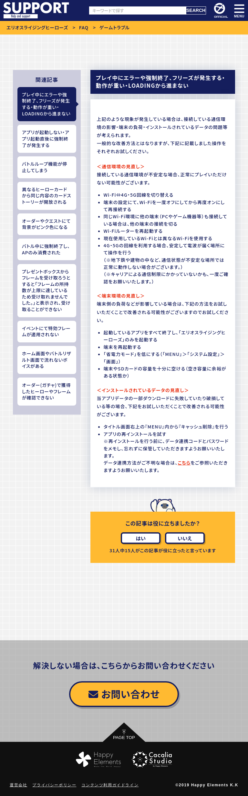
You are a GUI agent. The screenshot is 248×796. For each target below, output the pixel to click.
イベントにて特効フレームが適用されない (46, 331)
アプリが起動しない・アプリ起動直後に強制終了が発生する (45, 138)
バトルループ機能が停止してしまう (44, 167)
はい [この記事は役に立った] (141, 538)
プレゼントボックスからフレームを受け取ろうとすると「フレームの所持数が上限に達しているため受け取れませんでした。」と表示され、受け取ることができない (46, 290)
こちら (184, 462)
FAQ (83, 28)
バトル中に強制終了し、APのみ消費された (46, 249)
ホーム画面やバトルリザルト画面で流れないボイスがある (46, 359)
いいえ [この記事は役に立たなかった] (185, 538)
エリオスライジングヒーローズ (37, 28)
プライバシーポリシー (54, 785)
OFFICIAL (221, 10)
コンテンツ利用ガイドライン (110, 785)
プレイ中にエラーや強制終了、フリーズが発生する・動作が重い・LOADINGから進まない (46, 104)
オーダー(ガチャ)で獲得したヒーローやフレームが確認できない (46, 391)
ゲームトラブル (114, 28)
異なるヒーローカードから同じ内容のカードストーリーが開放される (46, 195)
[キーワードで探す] (137, 10)
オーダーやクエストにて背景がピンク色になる (46, 224)
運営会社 (18, 785)
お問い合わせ (124, 694)
